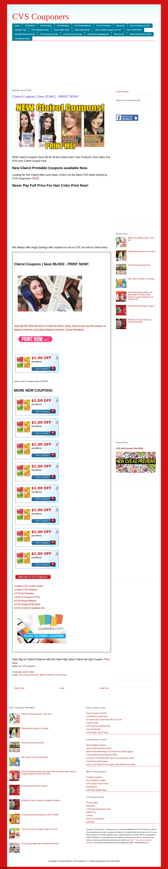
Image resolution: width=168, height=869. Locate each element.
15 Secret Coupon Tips (72, 34)
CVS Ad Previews (103, 26)
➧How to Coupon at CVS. (27, 597)
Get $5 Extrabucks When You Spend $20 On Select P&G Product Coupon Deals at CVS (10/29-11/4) (140, 295)
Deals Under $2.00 (82, 30)
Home (17, 26)
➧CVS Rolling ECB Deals (27, 604)
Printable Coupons (94, 777)
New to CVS (119, 34)
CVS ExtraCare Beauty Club (98, 726)
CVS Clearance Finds (40, 30)
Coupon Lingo (92, 723)
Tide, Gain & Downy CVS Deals (141, 279)
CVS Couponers (40, 16)
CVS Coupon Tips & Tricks (97, 732)
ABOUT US (91, 812)
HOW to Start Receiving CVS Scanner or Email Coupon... (110, 751)
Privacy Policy (92, 803)
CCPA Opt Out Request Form (98, 809)
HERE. (36, 178)
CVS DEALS (30, 26)
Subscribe (120, 26)
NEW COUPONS (47, 675)
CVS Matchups (63, 26)
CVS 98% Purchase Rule (25, 34)
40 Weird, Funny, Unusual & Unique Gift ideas (139, 321)
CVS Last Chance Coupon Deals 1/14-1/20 (39, 829)
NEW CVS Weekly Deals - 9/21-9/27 (36, 714)
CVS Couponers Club (49, 34)
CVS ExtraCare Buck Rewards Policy (101, 755)
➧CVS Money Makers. (25, 600)
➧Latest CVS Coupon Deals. (29, 586)
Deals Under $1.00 (61, 30)
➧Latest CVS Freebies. (26, 589)
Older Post (104, 688)
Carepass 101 (20, 30)
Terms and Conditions (95, 819)
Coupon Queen (122, 91)
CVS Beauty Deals (22, 39)
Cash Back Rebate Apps (96, 790)
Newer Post (19, 688)
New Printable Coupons (96, 745)
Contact (89, 815)
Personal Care (61, 675)
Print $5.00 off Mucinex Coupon (141, 306)
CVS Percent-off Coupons (97, 761)
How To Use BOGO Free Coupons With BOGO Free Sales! (111, 764)
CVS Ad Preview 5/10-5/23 (139, 265)
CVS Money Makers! (82, 26)
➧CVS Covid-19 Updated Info (29, 608)
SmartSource (91, 787)
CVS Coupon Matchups (29, 675)
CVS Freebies (46, 26)
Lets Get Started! (93, 729)
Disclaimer (90, 806)
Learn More (130, 840)
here (147, 843)
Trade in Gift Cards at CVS (140, 34)
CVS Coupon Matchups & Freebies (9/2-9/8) (39, 843)
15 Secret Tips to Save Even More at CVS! (104, 720)
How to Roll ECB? (134, 30)
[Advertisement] (84, 65)
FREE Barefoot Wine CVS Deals (141, 251)
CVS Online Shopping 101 (98, 34)
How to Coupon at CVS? (140, 26)
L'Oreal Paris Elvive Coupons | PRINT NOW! (39, 815)
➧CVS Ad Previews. (24, 593)
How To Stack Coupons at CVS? (108, 30)
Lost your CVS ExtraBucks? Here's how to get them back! (110, 758)
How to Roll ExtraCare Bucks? (99, 748)
